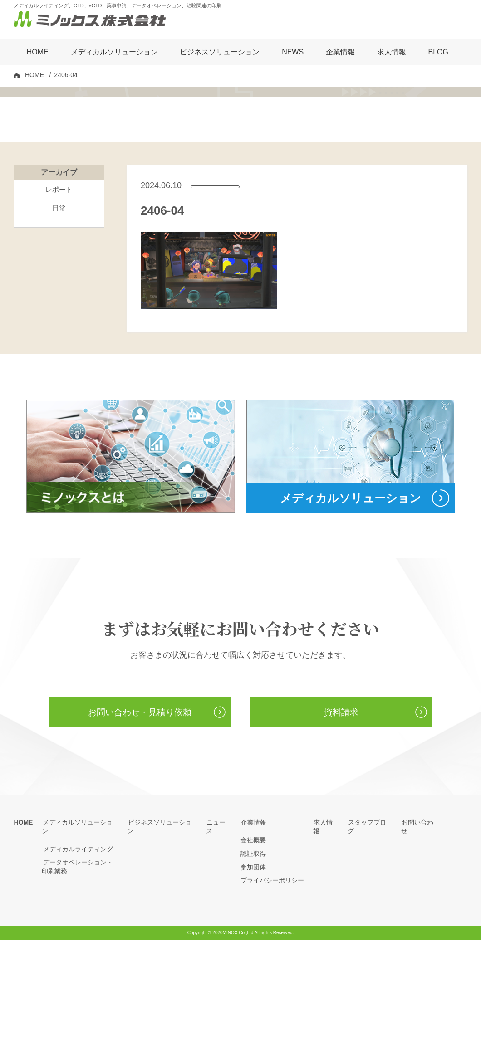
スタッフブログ (370, 931)
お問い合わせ (420, 931)
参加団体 (253, 976)
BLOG (438, 53)
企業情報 (253, 931)
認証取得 (253, 963)
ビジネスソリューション (220, 53)
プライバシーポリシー (272, 990)
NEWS (293, 53)
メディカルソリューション (80, 931)
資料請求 (341, 821)
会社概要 (253, 949)
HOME (38, 53)
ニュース (218, 931)
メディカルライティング (77, 949)
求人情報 (391, 53)
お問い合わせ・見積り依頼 (139, 821)
